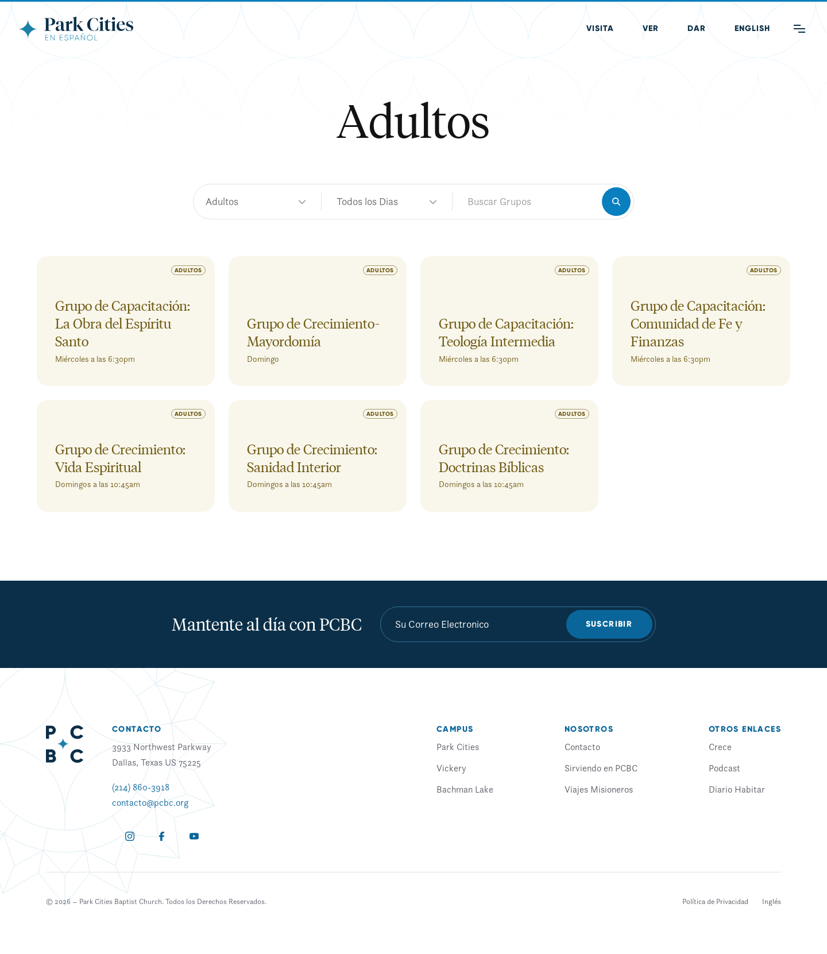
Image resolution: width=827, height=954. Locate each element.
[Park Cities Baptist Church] (75, 29)
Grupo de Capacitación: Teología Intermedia (506, 332)
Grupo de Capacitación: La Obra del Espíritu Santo (122, 323)
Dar (696, 28)
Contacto (582, 746)
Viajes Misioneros (599, 789)
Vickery (451, 768)
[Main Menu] (799, 29)
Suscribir (609, 624)
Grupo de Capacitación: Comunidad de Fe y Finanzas (698, 323)
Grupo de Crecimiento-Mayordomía (313, 332)
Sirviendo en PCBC (601, 768)
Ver (651, 28)
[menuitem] (752, 28)
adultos (386, 201)
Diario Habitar (737, 789)
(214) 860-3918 (140, 787)
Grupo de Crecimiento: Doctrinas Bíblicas (504, 458)
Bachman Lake (464, 789)
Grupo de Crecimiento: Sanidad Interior (312, 458)
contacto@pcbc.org (150, 802)
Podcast (724, 768)
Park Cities (457, 746)
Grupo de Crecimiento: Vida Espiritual (120, 458)
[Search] (616, 201)
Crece (720, 746)
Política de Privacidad (715, 901)
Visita (600, 28)
